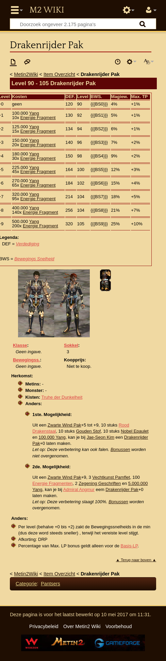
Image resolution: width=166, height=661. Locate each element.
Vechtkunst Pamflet (111, 477)
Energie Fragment (38, 117)
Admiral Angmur (79, 489)
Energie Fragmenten (52, 483)
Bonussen (120, 449)
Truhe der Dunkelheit (62, 397)
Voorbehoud (118, 626)
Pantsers (50, 583)
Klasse (20, 345)
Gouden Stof (88, 431)
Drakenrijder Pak (121, 489)
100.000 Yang (51, 437)
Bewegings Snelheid (34, 258)
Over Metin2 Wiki (82, 626)
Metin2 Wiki (46, 10)
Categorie (26, 583)
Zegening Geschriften (100, 483)
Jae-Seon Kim (100, 437)
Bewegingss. (26, 359)
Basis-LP (129, 545)
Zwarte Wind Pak (64, 425)
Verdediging (27, 243)
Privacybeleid (44, 626)
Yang (34, 113)
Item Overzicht (59, 74)
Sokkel (71, 345)
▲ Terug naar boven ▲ (136, 560)
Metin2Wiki (26, 74)
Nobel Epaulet (134, 431)
